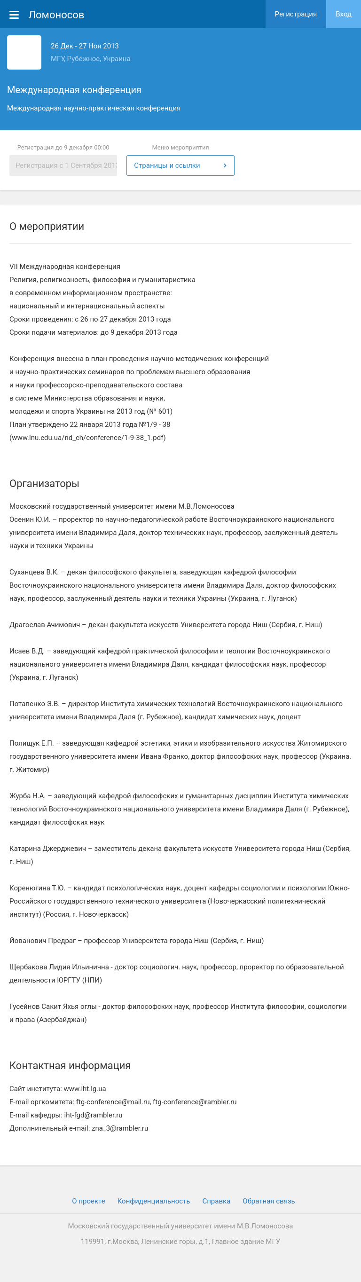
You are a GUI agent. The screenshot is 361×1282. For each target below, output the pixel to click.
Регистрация (296, 14)
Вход (344, 14)
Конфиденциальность (154, 1201)
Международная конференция (74, 89)
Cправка (216, 1201)
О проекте (88, 1201)
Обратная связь (269, 1201)
